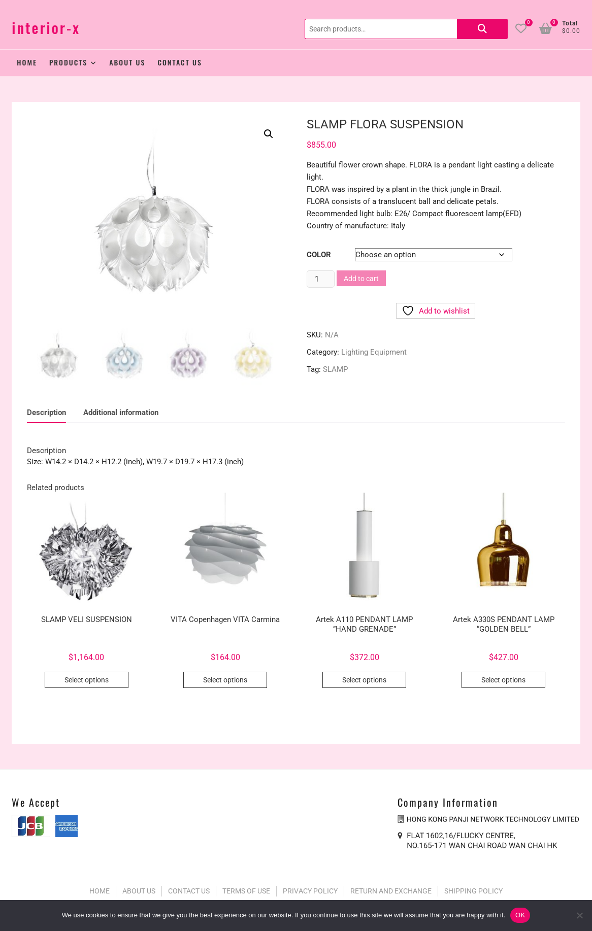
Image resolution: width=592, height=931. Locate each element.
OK (520, 915)
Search (482, 29)
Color (319, 254)
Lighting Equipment (374, 352)
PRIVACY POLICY (310, 889)
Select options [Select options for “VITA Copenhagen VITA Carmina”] (225, 678)
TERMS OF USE (246, 889)
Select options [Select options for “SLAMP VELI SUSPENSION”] (86, 678)
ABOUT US (138, 889)
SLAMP (335, 369)
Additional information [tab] (120, 410)
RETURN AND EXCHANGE (391, 889)
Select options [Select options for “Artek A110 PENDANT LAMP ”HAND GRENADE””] (364, 678)
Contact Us (179, 62)
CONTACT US (189, 889)
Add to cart (361, 278)
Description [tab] (46, 410)
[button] (268, 134)
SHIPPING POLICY (473, 889)
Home (27, 62)
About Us (127, 62)
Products (68, 62)
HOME (99, 889)
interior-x (46, 27)
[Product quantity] (320, 279)
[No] (579, 915)
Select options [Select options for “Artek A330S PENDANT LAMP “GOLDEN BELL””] (503, 678)
